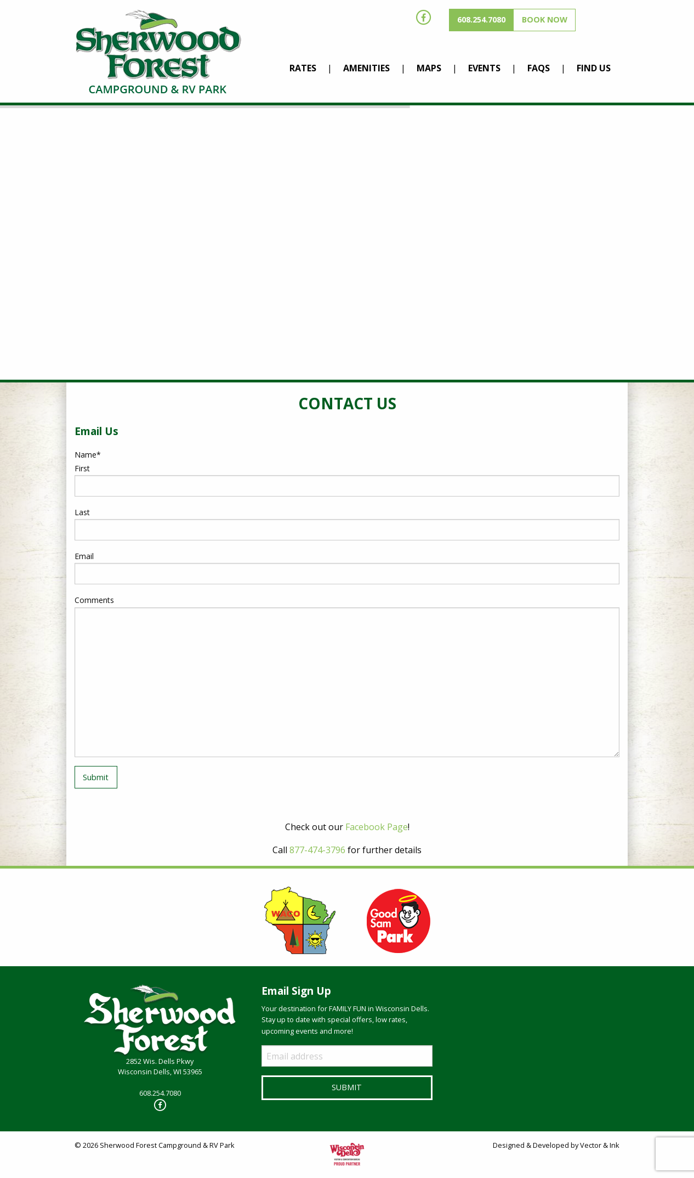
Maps (429, 68)
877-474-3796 (317, 850)
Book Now (544, 19)
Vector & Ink (599, 1145)
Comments (94, 600)
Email (84, 556)
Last (82, 512)
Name (88, 454)
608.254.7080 (481, 19)
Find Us (594, 68)
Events (484, 68)
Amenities (366, 68)
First (82, 468)
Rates (302, 68)
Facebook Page (376, 827)
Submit (96, 777)
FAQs (538, 68)
